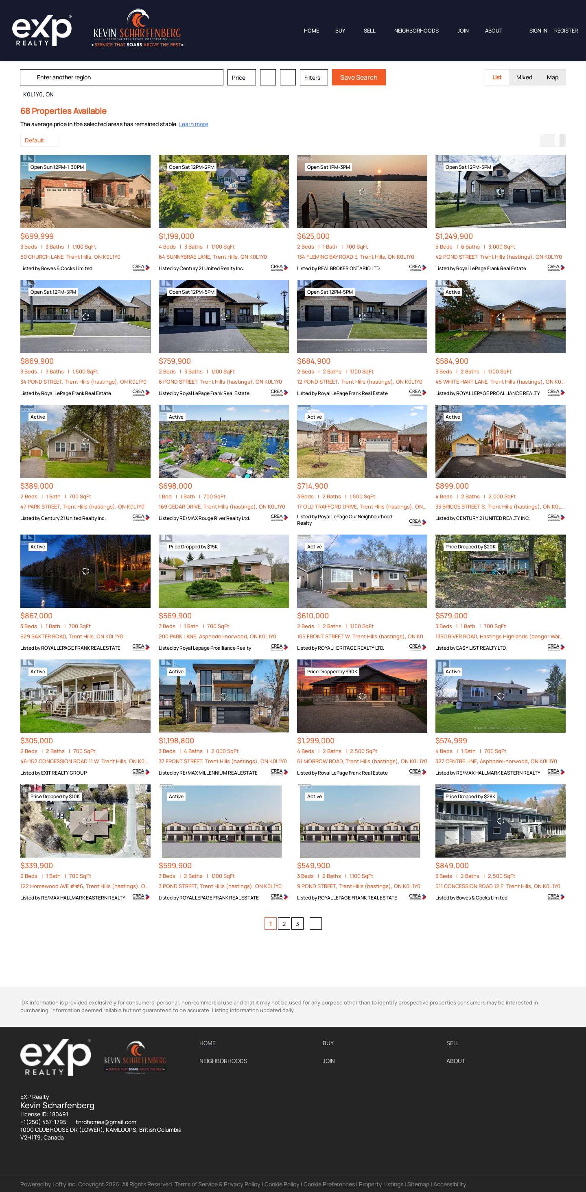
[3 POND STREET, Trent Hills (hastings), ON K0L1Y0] (224, 821)
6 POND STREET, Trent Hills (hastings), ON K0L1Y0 (220, 381)
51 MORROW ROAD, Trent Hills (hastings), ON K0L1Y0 (362, 761)
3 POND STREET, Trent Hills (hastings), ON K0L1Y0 (220, 886)
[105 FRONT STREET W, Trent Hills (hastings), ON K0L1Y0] (362, 571)
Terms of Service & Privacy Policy (217, 1184)
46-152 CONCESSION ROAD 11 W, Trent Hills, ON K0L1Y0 (87, 761)
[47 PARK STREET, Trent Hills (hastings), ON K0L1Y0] (85, 441)
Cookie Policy (282, 1184)
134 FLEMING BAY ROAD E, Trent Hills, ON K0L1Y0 (355, 256)
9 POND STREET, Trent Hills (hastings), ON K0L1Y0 (358, 886)
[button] (30, 77)
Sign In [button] (538, 30)
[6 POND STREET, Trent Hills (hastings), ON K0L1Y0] (224, 316)
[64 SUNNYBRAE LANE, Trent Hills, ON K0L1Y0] (224, 191)
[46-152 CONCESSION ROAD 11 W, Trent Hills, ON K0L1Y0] (85, 696)
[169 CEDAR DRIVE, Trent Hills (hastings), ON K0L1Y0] (224, 441)
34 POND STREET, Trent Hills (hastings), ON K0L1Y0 (83, 381)
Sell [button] (370, 30)
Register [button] (566, 30)
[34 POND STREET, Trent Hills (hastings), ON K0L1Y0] (85, 316)
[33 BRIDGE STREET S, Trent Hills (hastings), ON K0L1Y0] (500, 441)
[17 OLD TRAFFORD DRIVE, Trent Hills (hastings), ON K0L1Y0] (362, 441)
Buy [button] (340, 30)
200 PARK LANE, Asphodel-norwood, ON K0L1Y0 (217, 636)
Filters (313, 77)
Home (311, 30)
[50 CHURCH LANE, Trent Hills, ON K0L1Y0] (85, 191)
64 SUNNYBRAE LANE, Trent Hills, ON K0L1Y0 (213, 256)
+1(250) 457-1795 (43, 1122)
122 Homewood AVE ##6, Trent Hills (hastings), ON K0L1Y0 (94, 886)
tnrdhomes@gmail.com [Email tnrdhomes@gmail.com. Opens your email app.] (106, 1122)
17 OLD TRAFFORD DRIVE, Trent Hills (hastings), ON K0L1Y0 (369, 506)
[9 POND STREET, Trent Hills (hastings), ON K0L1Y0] (362, 821)
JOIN (463, 30)
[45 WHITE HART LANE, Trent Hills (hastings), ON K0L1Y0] (500, 316)
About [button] (494, 30)
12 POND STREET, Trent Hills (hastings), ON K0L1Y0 (359, 381)
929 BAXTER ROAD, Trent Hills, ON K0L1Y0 (71, 636)
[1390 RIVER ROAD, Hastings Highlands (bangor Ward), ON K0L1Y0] (500, 571)
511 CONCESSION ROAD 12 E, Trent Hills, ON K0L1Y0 (497, 886)
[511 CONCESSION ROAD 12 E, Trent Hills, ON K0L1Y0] (500, 821)
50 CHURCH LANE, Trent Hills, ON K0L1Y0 (70, 256)
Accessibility (449, 1184)
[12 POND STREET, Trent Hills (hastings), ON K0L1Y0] (362, 316)
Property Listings (381, 1184)
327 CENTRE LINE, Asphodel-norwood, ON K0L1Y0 (496, 761)
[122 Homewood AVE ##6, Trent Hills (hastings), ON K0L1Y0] (85, 821)
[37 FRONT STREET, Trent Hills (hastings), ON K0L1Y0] (224, 696)
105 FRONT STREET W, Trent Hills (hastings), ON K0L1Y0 (365, 636)
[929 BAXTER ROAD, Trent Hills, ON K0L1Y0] (85, 571)
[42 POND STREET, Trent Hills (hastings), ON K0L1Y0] (500, 191)
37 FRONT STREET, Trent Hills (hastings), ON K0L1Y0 (223, 761)
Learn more (193, 124)
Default (34, 140)
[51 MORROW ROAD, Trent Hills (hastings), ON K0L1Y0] (362, 696)
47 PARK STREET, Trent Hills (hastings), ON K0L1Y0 (82, 506)
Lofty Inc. (64, 1184)
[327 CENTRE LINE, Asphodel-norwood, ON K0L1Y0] (500, 696)
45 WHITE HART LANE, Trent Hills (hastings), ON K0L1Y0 (503, 381)
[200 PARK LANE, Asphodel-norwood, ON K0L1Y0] (224, 571)
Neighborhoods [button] (416, 30)
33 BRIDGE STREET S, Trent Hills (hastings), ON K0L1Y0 (502, 506)
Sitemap (418, 1184)
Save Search (359, 77)
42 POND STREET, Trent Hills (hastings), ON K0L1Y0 (498, 256)
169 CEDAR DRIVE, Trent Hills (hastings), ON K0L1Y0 (222, 506)
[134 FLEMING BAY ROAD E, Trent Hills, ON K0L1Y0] (362, 191)
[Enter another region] (125, 77)
